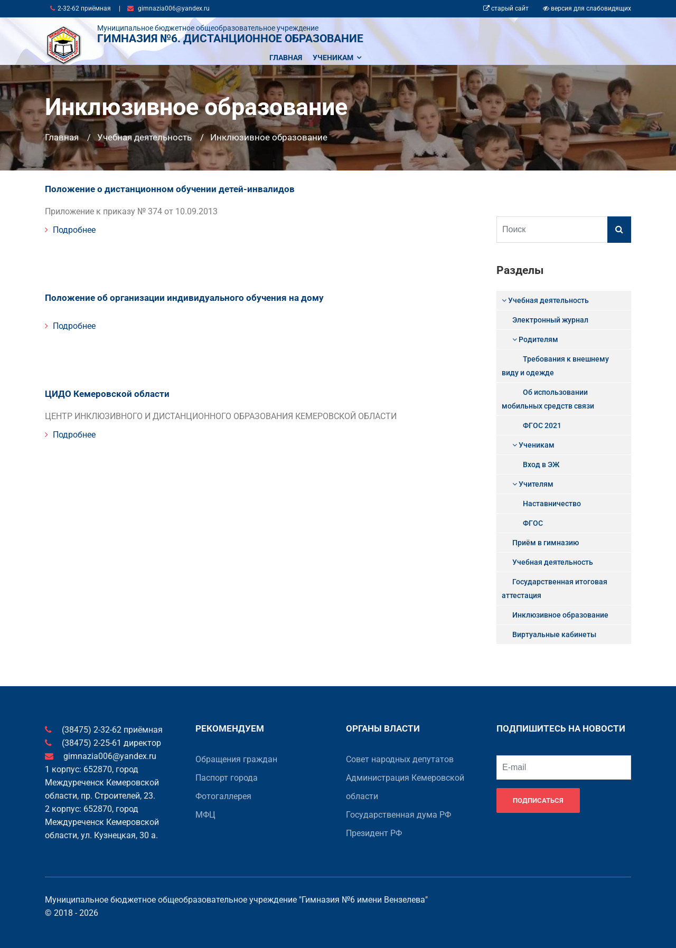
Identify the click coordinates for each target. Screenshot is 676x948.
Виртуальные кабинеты (554, 634)
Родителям (535, 339)
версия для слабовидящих (587, 8)
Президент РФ (374, 833)
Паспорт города (226, 778)
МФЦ (205, 815)
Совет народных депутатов (400, 759)
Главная (285, 57)
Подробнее (70, 228)
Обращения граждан (236, 759)
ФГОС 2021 (542, 425)
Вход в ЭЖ (541, 464)
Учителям (532, 484)
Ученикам (337, 57)
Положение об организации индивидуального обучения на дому (174, 294)
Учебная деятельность (144, 137)
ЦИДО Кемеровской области (102, 388)
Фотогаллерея (223, 796)
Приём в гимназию (545, 542)
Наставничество (552, 503)
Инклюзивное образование (268, 137)
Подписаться (538, 800)
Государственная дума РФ (398, 815)
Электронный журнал (550, 320)
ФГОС (533, 523)
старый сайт (506, 8)
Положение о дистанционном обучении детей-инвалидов (160, 187)
